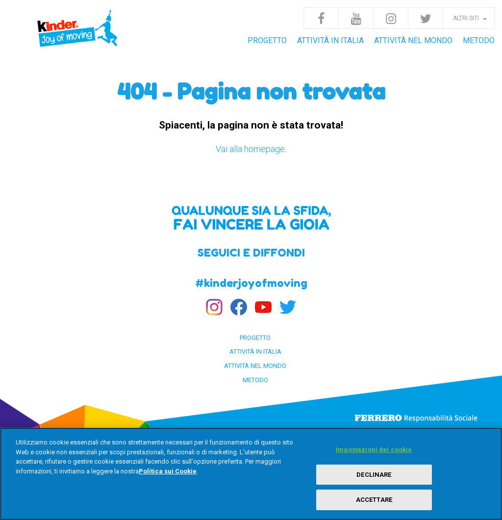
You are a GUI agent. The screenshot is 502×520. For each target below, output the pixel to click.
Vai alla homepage (250, 149)
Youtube (356, 18)
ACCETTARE (374, 499)
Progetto (267, 40)
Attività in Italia (330, 40)
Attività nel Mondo (413, 40)
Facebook (321, 18)
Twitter (425, 18)
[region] (251, 474)
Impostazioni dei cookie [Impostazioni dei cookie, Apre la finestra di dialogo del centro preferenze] (374, 449)
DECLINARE (373, 474)
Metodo (479, 40)
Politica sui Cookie (168, 471)
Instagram (391, 18)
